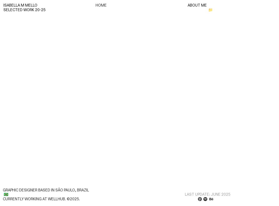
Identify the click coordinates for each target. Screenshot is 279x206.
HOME (101, 5)
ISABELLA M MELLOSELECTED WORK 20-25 (24, 8)
